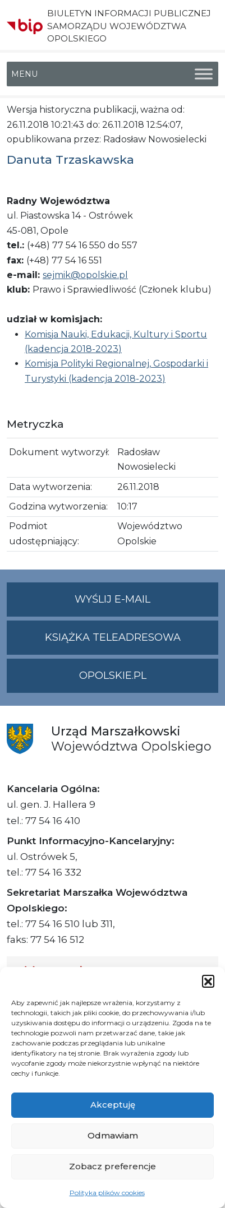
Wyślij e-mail (146, 604)
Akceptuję (112, 1104)
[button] (208, 981)
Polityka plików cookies (107, 1192)
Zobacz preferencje (112, 1166)
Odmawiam (113, 1135)
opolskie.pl (112, 675)
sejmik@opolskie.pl (85, 275)
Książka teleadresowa (113, 637)
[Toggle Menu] (204, 74)
